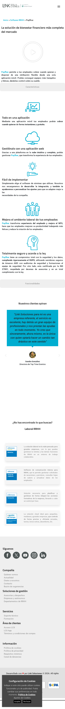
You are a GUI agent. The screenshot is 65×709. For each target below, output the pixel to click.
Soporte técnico (11, 616)
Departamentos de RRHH (15, 601)
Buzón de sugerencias (14, 586)
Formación (9, 619)
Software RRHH (17, 20)
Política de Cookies (26, 694)
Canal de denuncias (12, 657)
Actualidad (8, 577)
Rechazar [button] (26, 701)
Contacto (8, 583)
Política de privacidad (13, 651)
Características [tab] (32, 87)
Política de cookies (12, 648)
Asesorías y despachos (14, 595)
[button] (32, 51)
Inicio (5, 20)
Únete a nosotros (11, 580)
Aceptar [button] (17, 701)
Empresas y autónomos (14, 598)
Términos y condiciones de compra (19, 633)
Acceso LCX (9, 627)
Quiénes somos (11, 574)
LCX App (8, 630)
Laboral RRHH (33, 429)
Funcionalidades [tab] (32, 283)
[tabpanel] (32, 188)
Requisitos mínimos (13, 654)
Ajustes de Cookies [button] (22, 698)
